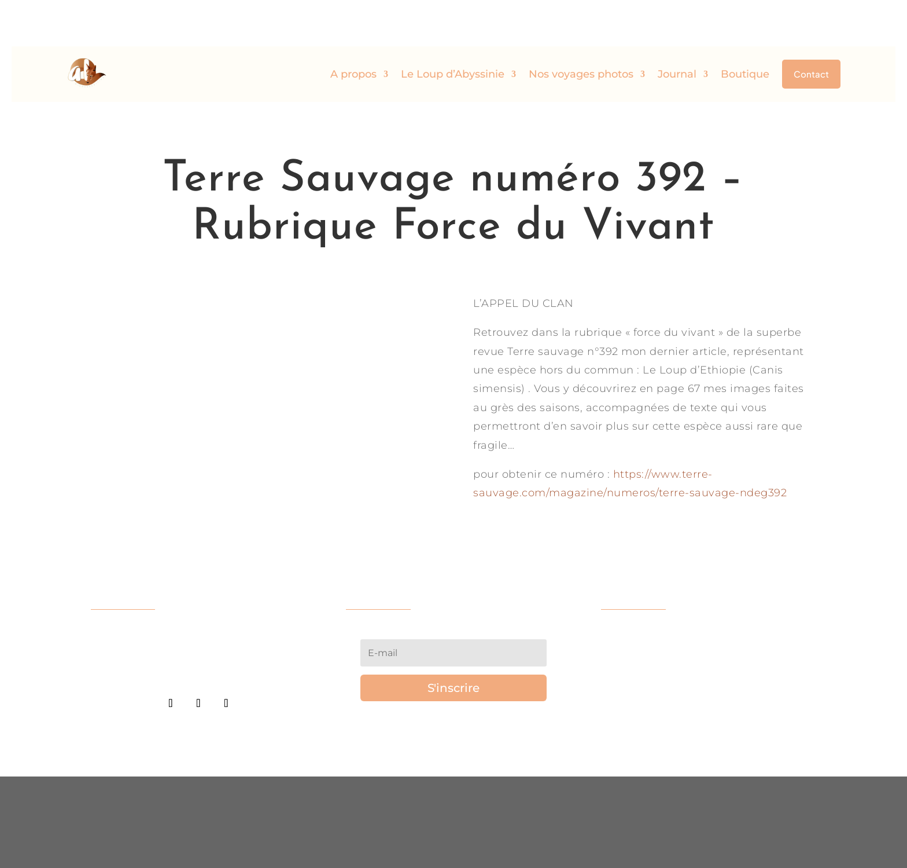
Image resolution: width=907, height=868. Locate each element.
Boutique (745, 27)
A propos (353, 27)
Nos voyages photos (581, 27)
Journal (677, 27)
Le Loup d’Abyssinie (452, 27)
